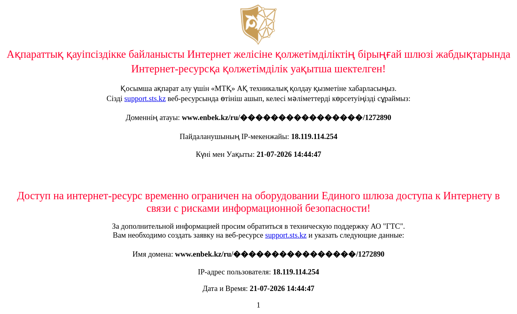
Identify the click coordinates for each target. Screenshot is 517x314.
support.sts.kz (145, 98)
